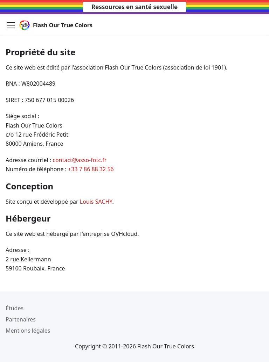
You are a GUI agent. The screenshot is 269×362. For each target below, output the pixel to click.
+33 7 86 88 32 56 (91, 169)
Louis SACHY (96, 201)
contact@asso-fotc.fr (79, 160)
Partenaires (21, 319)
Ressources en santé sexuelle (134, 7)
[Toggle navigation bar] (11, 25)
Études (14, 308)
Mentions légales (28, 330)
